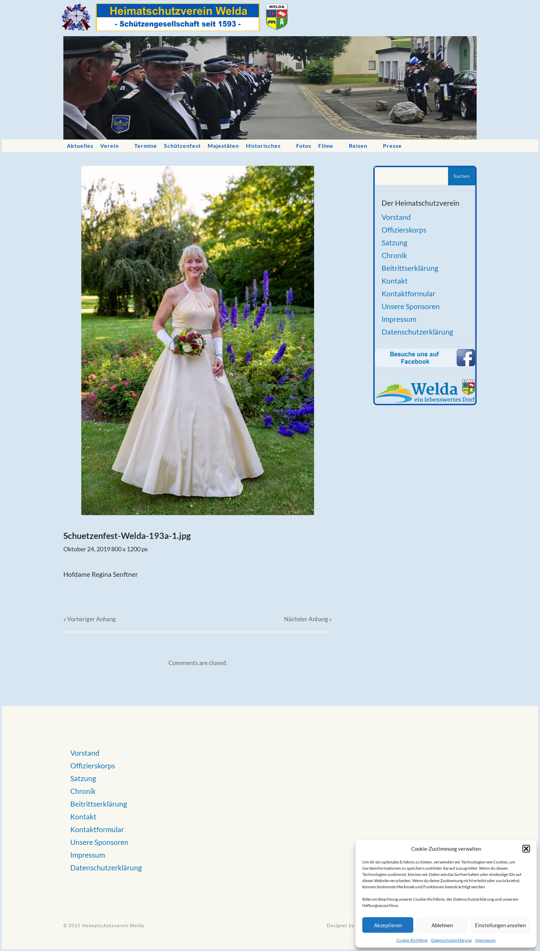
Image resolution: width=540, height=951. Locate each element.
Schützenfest (182, 145)
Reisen (358, 145)
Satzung (394, 242)
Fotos (303, 145)
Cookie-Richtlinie (412, 940)
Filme (325, 145)
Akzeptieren (388, 925)
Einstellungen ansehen (500, 925)
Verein (109, 145)
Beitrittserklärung (410, 268)
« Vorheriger (89, 619)
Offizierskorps (404, 229)
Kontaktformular (408, 293)
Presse (392, 145)
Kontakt (395, 280)
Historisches (263, 145)
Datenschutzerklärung (451, 940)
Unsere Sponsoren (411, 306)
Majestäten (223, 145)
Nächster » (308, 619)
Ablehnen (442, 925)
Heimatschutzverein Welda (113, 925)
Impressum (485, 940)
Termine (145, 145)
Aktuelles (80, 145)
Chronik (394, 255)
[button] (526, 848)
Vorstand (396, 217)
